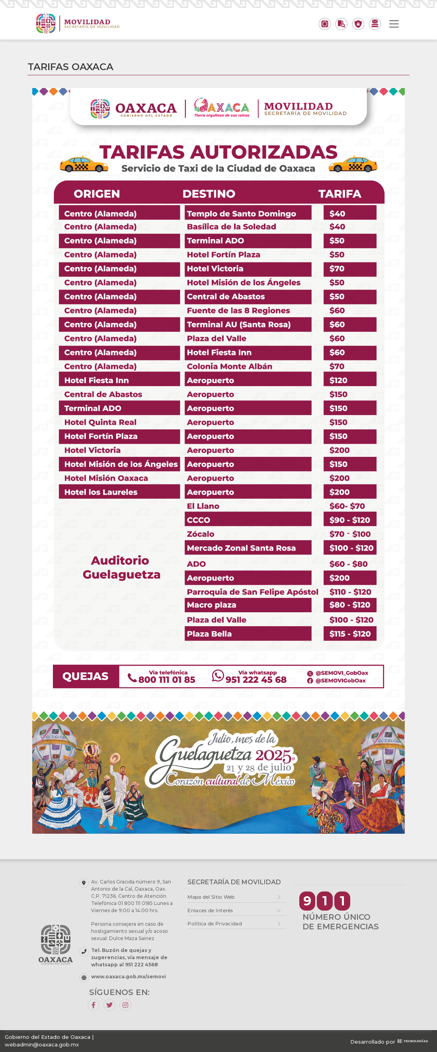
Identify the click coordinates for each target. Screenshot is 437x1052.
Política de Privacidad (214, 924)
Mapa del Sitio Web (210, 897)
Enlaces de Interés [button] (210, 910)
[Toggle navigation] (394, 23)
